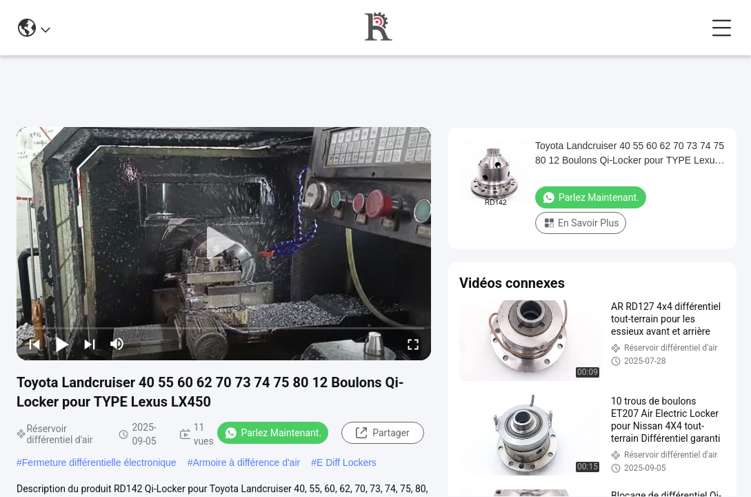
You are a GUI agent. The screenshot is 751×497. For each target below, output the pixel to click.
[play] (224, 243)
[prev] (34, 343)
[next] (89, 343)
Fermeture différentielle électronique (99, 462)
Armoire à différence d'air (246, 462)
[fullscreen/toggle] (413, 343)
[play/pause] (62, 343)
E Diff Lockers (347, 462)
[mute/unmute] (117, 343)
